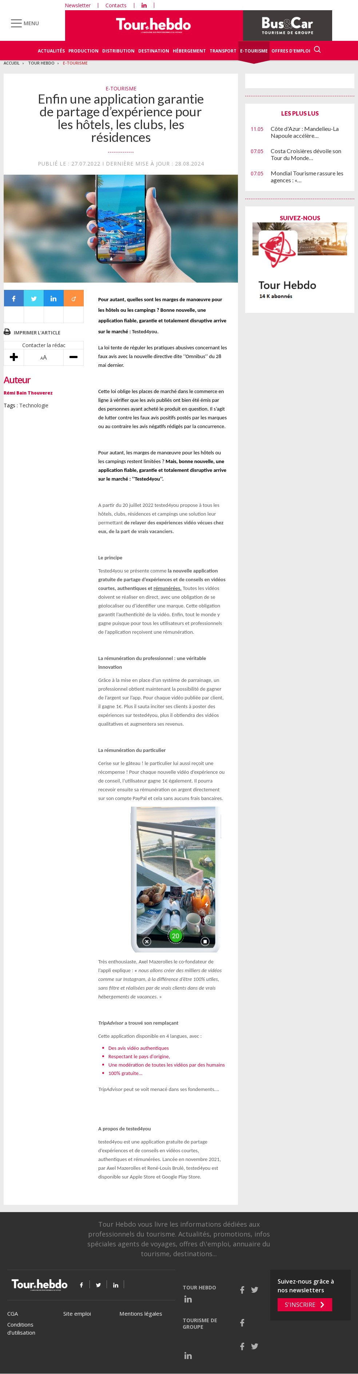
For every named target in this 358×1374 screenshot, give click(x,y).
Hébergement (189, 51)
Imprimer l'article (37, 332)
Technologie (33, 405)
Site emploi (77, 1313)
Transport (223, 51)
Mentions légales (140, 1313)
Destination (153, 51)
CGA (12, 1313)
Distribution (118, 51)
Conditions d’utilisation (21, 1328)
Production (83, 51)
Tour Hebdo (41, 63)
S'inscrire (300, 1305)
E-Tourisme (254, 51)
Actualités (51, 51)
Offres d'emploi (290, 51)
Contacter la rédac (43, 345)
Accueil (12, 63)
